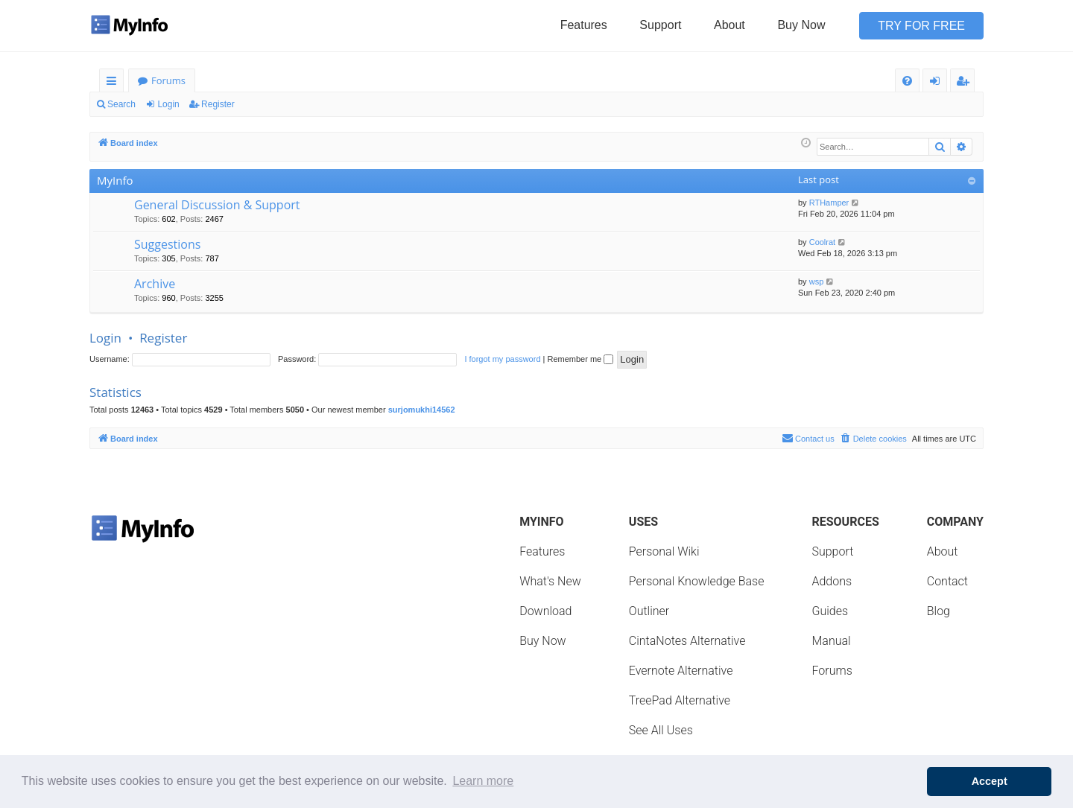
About (729, 25)
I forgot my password (502, 358)
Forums (168, 80)
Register (218, 104)
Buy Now (801, 25)
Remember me (580, 358)
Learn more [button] (482, 780)
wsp (816, 281)
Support (660, 25)
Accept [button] (989, 781)
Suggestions (167, 244)
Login (168, 104)
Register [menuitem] (966, 83)
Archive (154, 284)
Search (121, 104)
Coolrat (822, 242)
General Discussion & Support (217, 205)
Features (583, 25)
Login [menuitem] (937, 83)
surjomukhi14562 (421, 409)
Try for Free (921, 25)
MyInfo (115, 180)
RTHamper (829, 202)
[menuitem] (907, 80)
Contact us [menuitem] (808, 438)
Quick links (114, 83)
